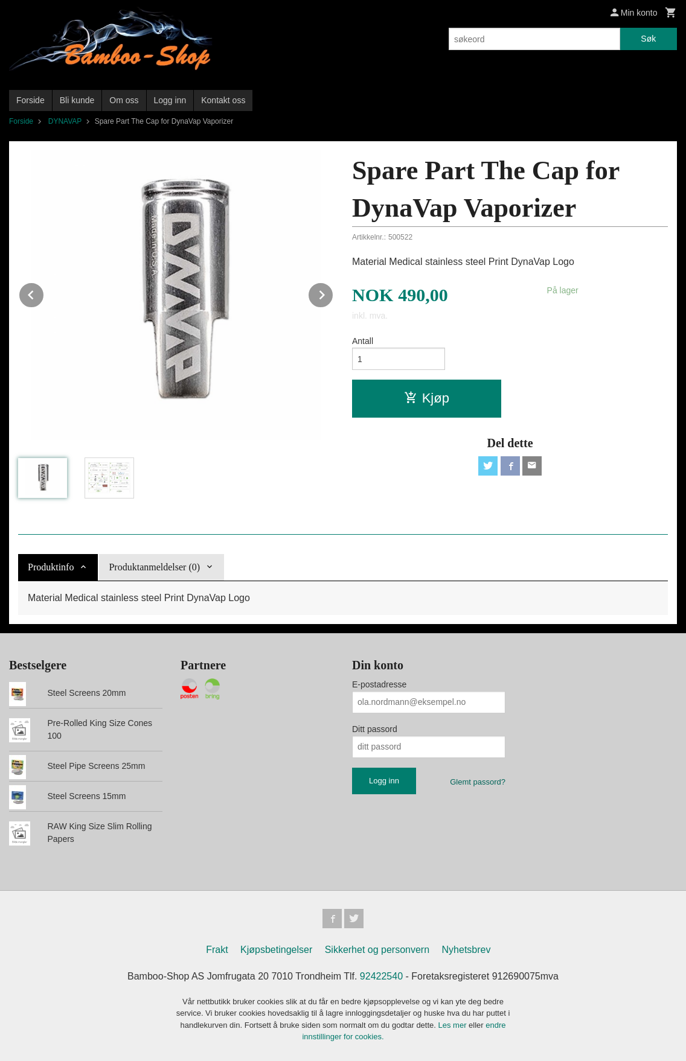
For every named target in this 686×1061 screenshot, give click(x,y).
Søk (648, 38)
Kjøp (426, 398)
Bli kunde (77, 100)
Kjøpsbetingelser (276, 950)
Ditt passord (374, 729)
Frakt (217, 950)
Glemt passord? (477, 781)
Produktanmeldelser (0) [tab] (154, 567)
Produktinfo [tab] (51, 567)
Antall (362, 341)
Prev (44, 293)
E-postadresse (379, 684)
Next (333, 293)
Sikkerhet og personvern (377, 950)
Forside (30, 100)
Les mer (453, 1025)
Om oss (123, 100)
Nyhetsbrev (466, 950)
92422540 (381, 976)
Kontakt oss (223, 100)
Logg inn (170, 100)
